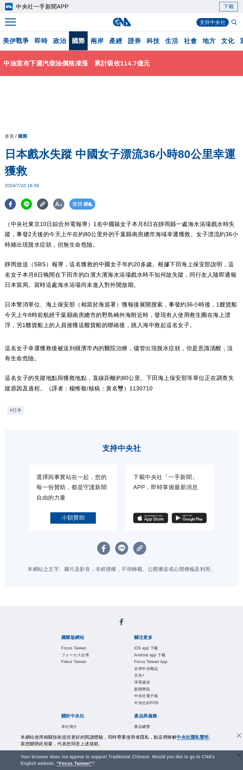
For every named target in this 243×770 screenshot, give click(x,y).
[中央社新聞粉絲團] (121, 623)
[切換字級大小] (58, 204)
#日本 (16, 410)
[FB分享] (10, 204)
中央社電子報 (151, 717)
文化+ (141, 692)
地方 (208, 40)
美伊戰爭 (16, 40)
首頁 (9, 136)
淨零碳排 (146, 700)
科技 (152, 40)
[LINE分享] (26, 204)
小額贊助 (73, 517)
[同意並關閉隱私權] (239, 736)
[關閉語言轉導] (239, 756)
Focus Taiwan (79, 649)
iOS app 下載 (151, 649)
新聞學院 (146, 709)
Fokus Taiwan (79, 666)
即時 (40, 40)
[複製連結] (42, 204)
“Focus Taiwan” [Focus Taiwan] (74, 763)
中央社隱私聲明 (193, 737)
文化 (227, 40)
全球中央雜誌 (151, 683)
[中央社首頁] (121, 22)
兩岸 (96, 40)
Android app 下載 (157, 657)
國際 (78, 40)
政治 (59, 40)
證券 (134, 40)
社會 (190, 40)
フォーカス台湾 (82, 657)
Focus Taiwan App (152, 670)
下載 (228, 6)
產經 (115, 40)
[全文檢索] (234, 22)
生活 (171, 40)
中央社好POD (152, 726)
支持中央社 (213, 22)
